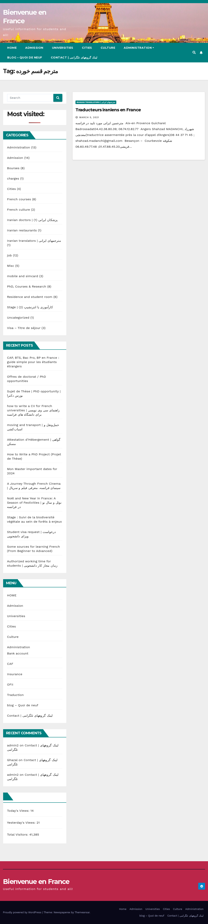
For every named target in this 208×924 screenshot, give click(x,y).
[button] (194, 52)
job (9, 255)
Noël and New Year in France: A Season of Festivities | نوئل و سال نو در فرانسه (34, 502)
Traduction (15, 695)
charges (13, 178)
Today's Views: (18, 811)
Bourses (13, 168)
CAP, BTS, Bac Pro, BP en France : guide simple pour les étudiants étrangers (33, 362)
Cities (87, 47)
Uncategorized (18, 317)
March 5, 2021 (89, 117)
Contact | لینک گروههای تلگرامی (74, 57)
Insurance (14, 674)
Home (12, 47)
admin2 (13, 745)
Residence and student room (29, 297)
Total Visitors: (18, 834)
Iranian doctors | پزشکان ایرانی (32, 220)
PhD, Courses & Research (26, 286)
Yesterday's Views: (22, 822)
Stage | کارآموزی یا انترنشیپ (30, 307)
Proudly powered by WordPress (22, 912)
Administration (139, 47)
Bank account (17, 653)
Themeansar (82, 912)
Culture (108, 47)
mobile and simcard (22, 276)
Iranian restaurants (22, 230)
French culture (18, 209)
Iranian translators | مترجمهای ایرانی (34, 241)
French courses (19, 199)
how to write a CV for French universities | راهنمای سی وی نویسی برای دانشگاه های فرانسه (33, 410)
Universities (62, 47)
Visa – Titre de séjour (23, 328)
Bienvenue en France (36, 881)
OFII (10, 684)
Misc (10, 266)
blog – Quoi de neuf (24, 57)
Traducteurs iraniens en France (108, 109)
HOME (11, 595)
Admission (34, 47)
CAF (10, 664)
